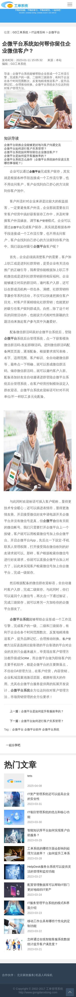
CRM (25, 658)
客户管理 (42, 220)
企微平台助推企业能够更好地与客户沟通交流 (32, 144)
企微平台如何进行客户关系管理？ (25, 148)
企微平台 (54, 32)
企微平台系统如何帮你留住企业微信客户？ (31, 152)
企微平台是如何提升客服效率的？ (25, 155)
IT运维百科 (38, 32)
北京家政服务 (25, 975)
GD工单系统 (20, 32)
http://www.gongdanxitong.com (38, 992)
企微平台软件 (32, 729)
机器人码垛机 (43, 975)
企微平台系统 (50, 729)
